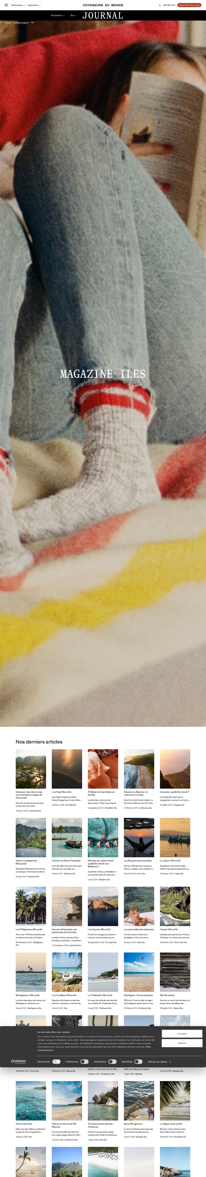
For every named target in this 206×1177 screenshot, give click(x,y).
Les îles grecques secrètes (138, 860)
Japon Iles (179, 873)
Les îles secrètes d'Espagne (174, 1058)
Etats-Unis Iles (180, 942)
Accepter (182, 1143)
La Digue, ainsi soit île (171, 1123)
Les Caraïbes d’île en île (64, 995)
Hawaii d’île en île (169, 929)
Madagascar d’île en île (27, 995)
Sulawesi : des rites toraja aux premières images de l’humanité (29, 794)
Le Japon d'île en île (170, 860)
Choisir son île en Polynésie (66, 860)
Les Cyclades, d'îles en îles (29, 1058)
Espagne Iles (179, 805)
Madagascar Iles (35, 1008)
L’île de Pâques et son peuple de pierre (139, 1059)
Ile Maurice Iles (144, 1008)
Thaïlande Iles (105, 1008)
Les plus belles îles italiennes (139, 929)
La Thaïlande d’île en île (100, 995)
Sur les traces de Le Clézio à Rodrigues (102, 1059)
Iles (65, 1008)
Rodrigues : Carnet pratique (138, 995)
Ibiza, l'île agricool (133, 1123)
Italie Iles (141, 942)
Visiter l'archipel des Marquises (26, 862)
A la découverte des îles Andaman (100, 1125)
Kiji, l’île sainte (167, 995)
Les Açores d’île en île (99, 929)
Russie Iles (178, 1008)
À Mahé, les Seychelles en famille (101, 793)
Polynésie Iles (33, 876)
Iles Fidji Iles (70, 805)
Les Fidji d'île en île (61, 791)
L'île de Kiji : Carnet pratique (66, 1058)
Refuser (182, 1152)
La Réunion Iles (145, 808)
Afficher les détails (157, 1171)
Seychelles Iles (111, 808)
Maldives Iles (104, 879)
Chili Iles (138, 1074)
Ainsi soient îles (24, 1123)
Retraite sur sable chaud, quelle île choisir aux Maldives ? (101, 863)
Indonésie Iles (35, 811)
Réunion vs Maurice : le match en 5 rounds (136, 793)
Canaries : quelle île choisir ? (174, 791)
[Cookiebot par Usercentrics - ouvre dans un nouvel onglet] (18, 1171)
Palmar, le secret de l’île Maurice (64, 1125)
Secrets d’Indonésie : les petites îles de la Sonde (64, 930)
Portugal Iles (111, 942)
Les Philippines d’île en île (29, 929)
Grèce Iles (141, 873)
